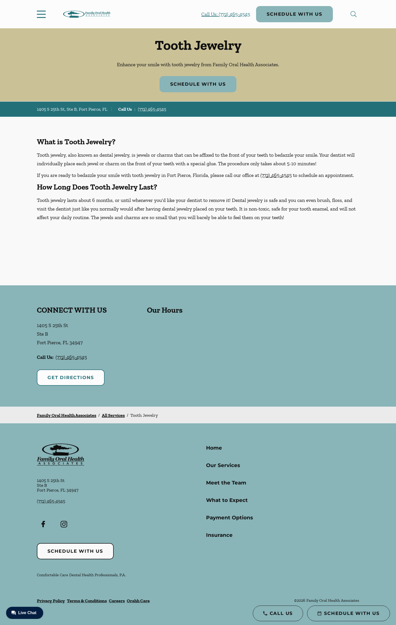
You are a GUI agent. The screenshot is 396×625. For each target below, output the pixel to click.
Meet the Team (226, 483)
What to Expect (227, 500)
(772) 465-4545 (152, 109)
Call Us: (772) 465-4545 (225, 14)
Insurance (219, 535)
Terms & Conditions (87, 601)
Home (214, 448)
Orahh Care (138, 601)
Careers (117, 601)
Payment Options (229, 518)
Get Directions (70, 377)
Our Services (223, 465)
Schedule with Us (294, 14)
